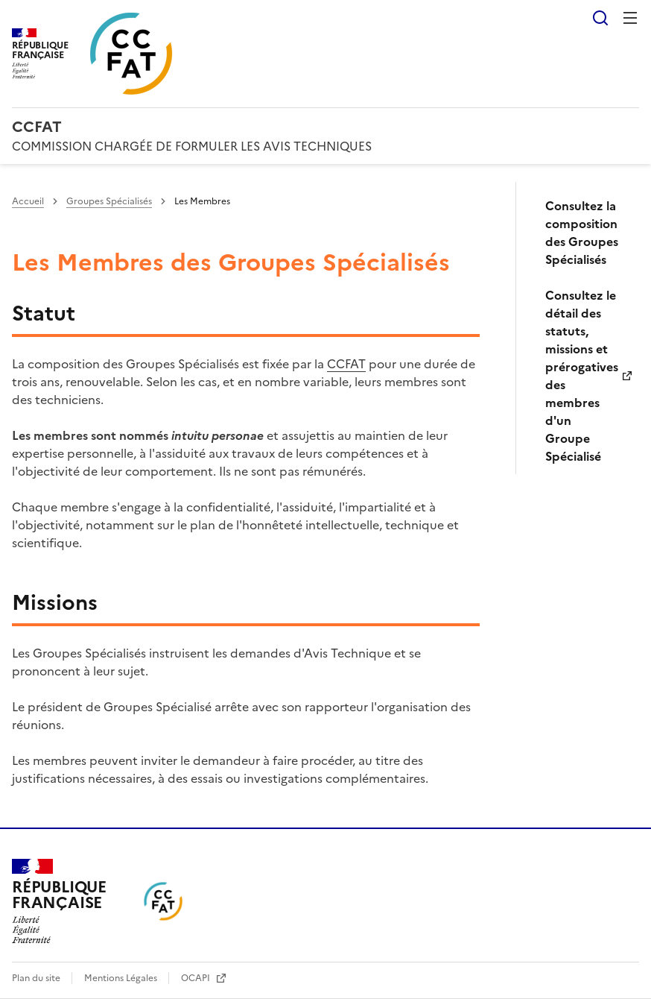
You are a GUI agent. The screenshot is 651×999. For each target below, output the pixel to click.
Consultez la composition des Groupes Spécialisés (581, 232)
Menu (630, 18)
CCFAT (346, 364)
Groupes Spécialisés (109, 201)
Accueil (28, 201)
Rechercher (600, 18)
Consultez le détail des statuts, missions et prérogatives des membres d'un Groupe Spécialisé (581, 375)
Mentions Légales (121, 978)
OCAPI (196, 978)
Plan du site (37, 978)
